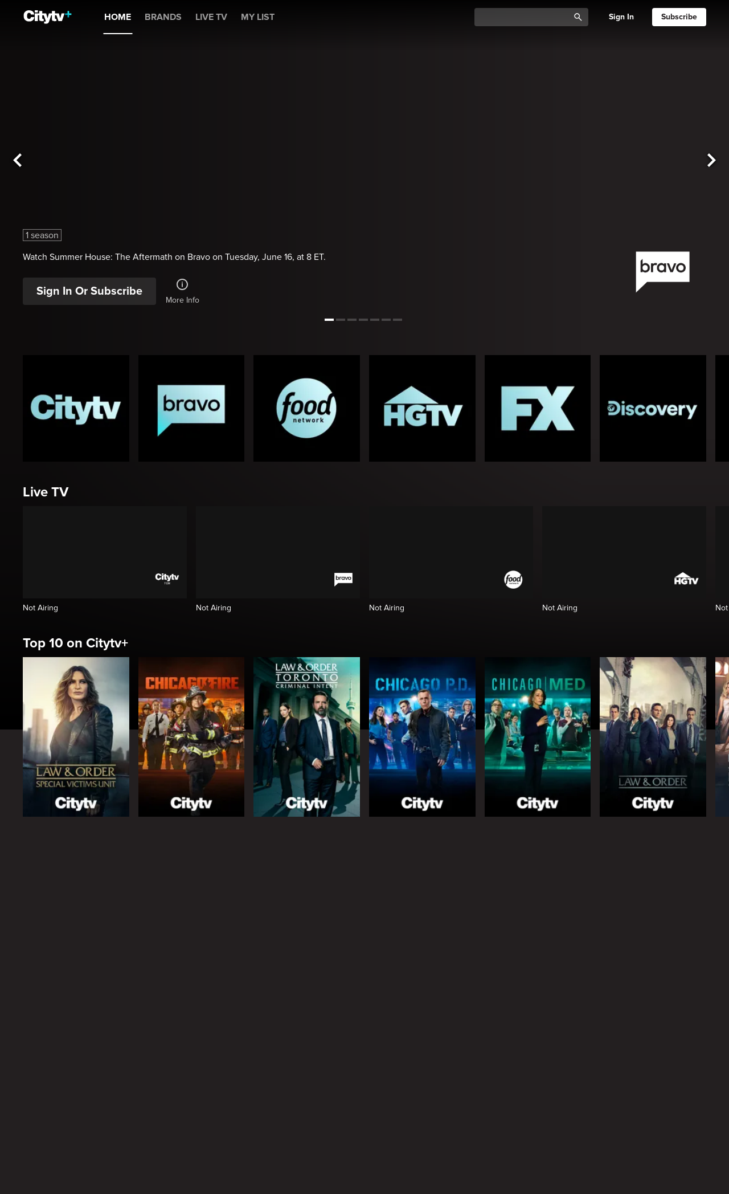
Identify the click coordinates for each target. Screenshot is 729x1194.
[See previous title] (17, 160)
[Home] (47, 17)
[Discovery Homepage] (653, 408)
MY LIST (258, 17)
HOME (117, 17)
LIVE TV (211, 17)
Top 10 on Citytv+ (75, 643)
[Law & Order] (653, 737)
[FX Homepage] (538, 408)
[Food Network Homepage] (306, 408)
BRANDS (163, 17)
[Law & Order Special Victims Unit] (76, 737)
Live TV (45, 492)
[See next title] (712, 160)
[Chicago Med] (538, 737)
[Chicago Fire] (191, 737)
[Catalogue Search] (526, 17)
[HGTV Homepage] (422, 408)
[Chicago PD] (422, 737)
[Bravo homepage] (191, 408)
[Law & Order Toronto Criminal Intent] (306, 737)
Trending (50, 1098)
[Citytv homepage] (76, 408)
